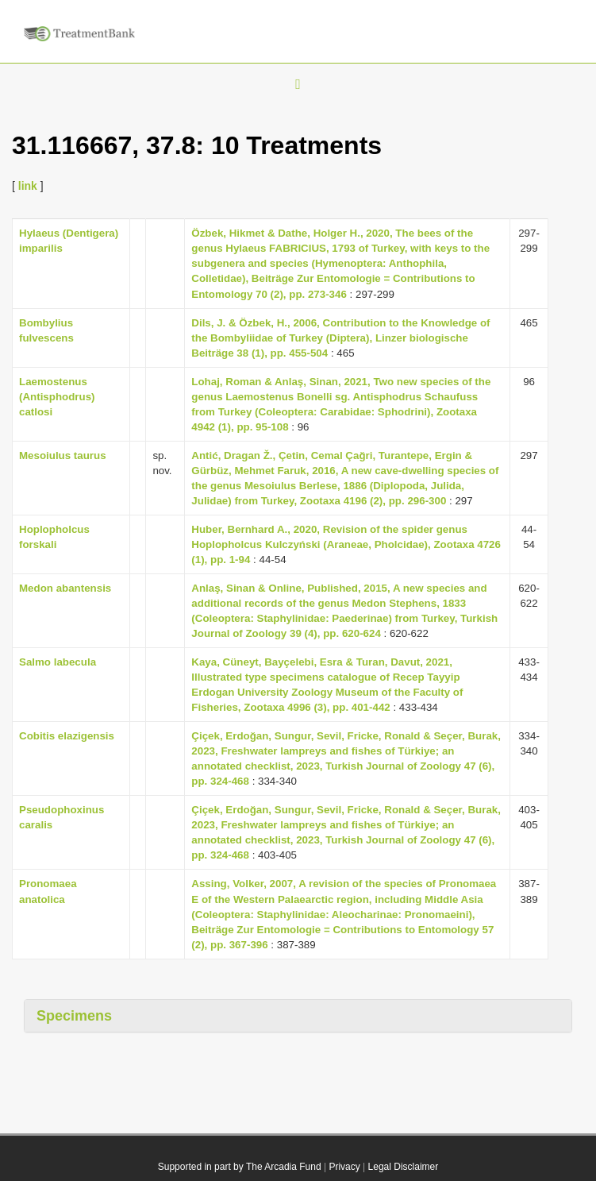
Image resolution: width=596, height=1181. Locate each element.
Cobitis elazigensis (66, 736)
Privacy (344, 1166)
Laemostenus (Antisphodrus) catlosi (57, 397)
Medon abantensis (65, 588)
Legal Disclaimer (403, 1166)
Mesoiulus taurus (62, 455)
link (27, 185)
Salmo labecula (57, 662)
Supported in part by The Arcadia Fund (239, 1166)
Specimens (74, 1016)
